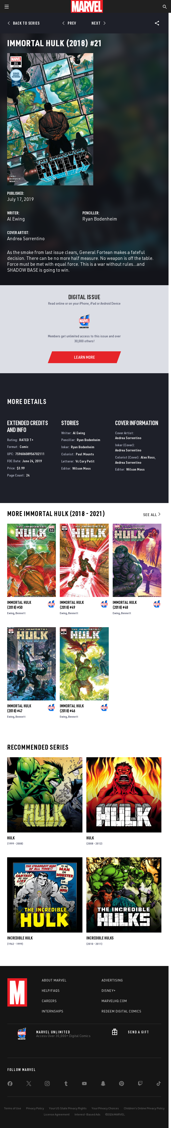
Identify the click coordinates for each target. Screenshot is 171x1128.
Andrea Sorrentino (26, 238)
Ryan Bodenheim (99, 219)
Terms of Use (12, 1108)
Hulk (11, 837)
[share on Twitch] (140, 1084)
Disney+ (109, 991)
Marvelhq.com (114, 1001)
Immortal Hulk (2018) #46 (72, 708)
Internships (52, 1011)
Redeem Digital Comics (121, 1011)
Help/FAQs (51, 991)
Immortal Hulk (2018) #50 (19, 605)
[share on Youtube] (84, 1084)
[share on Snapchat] (103, 1084)
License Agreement (57, 1114)
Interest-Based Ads (87, 1114)
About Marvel (54, 980)
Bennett (21, 613)
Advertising (112, 980)
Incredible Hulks (99, 937)
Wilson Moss (81, 468)
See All (152, 514)
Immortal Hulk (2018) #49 (72, 605)
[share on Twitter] (28, 1084)
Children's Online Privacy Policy (144, 1108)
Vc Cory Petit (85, 461)
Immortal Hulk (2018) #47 (19, 708)
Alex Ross (148, 457)
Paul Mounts (85, 454)
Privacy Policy (35, 1108)
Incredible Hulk (19, 937)
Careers (49, 1001)
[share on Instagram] (47, 1084)
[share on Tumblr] (65, 1084)
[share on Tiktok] (158, 1084)
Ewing (10, 613)
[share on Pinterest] (121, 1084)
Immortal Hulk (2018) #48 (125, 605)
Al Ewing (16, 219)
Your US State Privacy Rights (68, 1108)
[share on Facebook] (10, 1084)
